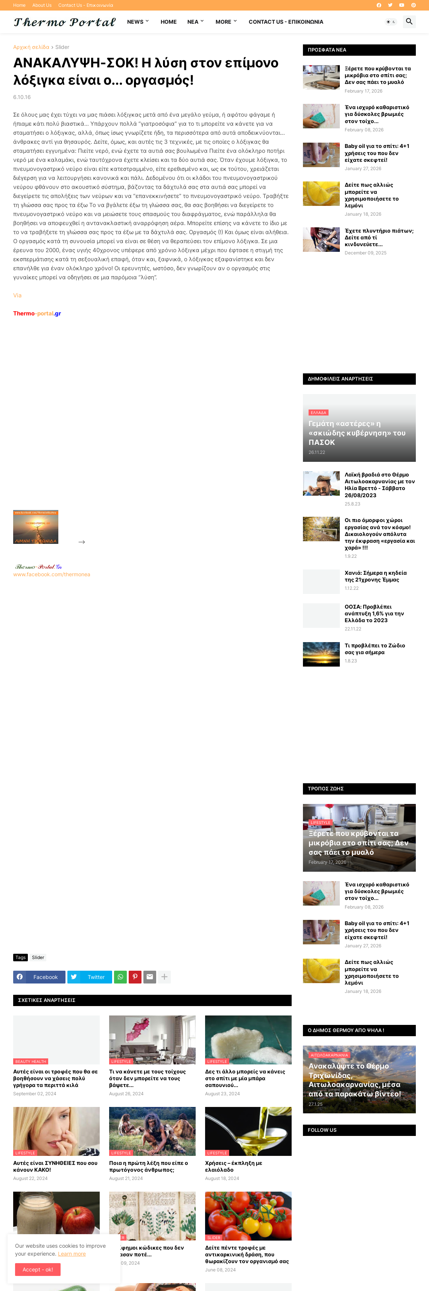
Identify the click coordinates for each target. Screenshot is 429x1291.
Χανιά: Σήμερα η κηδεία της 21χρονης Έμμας (376, 576)
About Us (42, 5)
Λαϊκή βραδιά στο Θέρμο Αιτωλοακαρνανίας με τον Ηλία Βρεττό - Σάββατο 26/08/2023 (380, 484)
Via (17, 295)
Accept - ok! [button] (38, 1269)
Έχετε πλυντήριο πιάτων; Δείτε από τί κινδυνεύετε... (379, 237)
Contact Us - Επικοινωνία (85, 5)
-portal (37, 313)
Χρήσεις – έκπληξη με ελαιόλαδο (233, 1166)
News (135, 21)
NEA (192, 21)
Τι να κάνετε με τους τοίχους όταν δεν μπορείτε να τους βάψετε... (147, 1078)
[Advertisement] (143, 431)
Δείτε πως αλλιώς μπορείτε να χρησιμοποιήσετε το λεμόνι (372, 195)
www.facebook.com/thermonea (152, 674)
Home (19, 5)
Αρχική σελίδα (31, 47)
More (223, 21)
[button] (391, 22)
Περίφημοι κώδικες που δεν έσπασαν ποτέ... (146, 1251)
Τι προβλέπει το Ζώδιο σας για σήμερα (375, 648)
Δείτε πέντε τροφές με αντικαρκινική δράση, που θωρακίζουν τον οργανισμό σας (247, 1254)
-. (38, 566)
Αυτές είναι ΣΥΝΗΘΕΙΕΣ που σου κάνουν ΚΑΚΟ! (55, 1166)
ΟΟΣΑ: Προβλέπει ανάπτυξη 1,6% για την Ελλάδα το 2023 (374, 613)
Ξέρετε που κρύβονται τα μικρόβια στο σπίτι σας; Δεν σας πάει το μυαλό (378, 75)
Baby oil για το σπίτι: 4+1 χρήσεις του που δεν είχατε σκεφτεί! (377, 153)
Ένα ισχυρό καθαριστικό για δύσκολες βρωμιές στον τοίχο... (377, 114)
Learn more (72, 1253)
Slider (62, 47)
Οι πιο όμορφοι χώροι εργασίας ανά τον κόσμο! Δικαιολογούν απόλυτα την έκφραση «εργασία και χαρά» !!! (380, 534)
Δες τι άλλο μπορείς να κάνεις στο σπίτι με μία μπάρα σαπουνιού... (245, 1078)
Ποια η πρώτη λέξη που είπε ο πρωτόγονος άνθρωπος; (148, 1166)
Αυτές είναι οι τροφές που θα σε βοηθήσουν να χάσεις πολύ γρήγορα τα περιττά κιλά (55, 1078)
